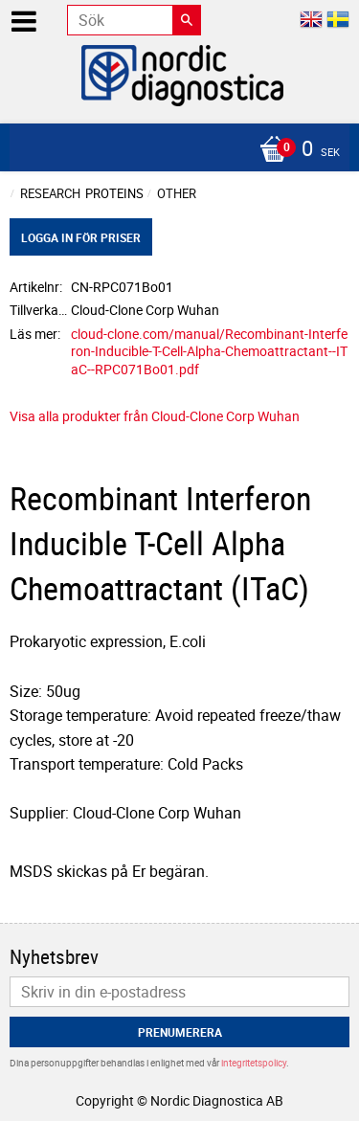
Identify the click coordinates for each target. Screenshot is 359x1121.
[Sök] (186, 20)
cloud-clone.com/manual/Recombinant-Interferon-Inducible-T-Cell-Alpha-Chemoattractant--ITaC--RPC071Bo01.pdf (209, 351)
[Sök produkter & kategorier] (134, 20)
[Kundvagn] (175, 150)
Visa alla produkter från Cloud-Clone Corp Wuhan (155, 416)
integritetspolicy (253, 1062)
